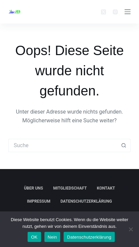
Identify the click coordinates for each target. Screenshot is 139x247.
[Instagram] (115, 11)
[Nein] (130, 229)
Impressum (38, 201)
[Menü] (128, 12)
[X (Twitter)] (103, 11)
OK (34, 237)
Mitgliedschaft (70, 188)
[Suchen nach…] (62, 145)
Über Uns (33, 188)
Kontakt (106, 188)
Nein (52, 237)
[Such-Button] (124, 145)
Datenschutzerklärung (86, 201)
